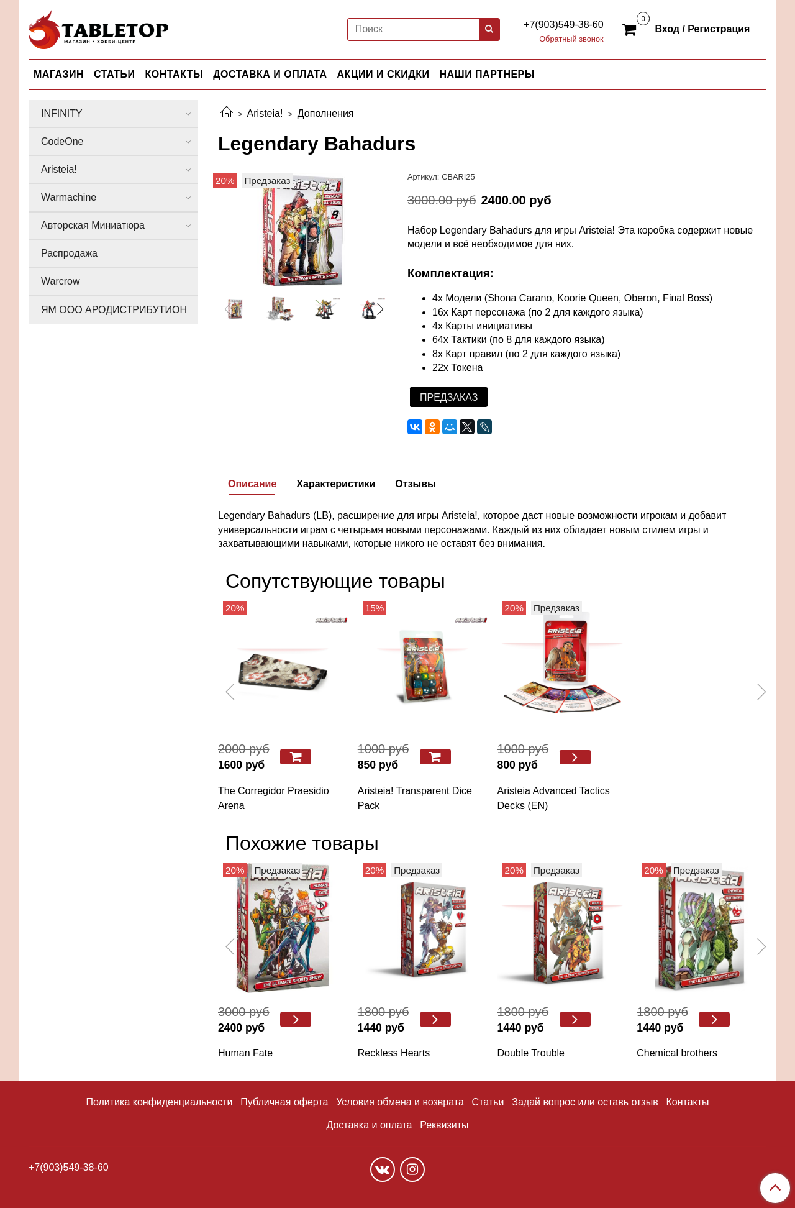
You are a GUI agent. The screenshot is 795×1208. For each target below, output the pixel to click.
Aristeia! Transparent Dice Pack (415, 798)
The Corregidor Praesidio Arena (273, 798)
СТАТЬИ (114, 74)
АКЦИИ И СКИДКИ (383, 74)
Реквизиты (444, 1125)
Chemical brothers (677, 1053)
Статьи (488, 1102)
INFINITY (62, 113)
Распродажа (69, 253)
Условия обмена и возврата (400, 1102)
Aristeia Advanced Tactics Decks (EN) (553, 798)
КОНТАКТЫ (174, 74)
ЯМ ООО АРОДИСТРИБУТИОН (114, 309)
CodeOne (62, 141)
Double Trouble (531, 1053)
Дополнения (326, 113)
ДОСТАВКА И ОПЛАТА (270, 74)
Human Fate (245, 1053)
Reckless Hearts (394, 1053)
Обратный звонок (571, 39)
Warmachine (68, 197)
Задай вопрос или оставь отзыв (585, 1102)
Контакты (687, 1102)
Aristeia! (265, 113)
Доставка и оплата (369, 1125)
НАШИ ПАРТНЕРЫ (486, 74)
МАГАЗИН (59, 74)
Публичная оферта (284, 1102)
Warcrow (60, 281)
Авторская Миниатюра (93, 225)
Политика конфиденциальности (159, 1102)
